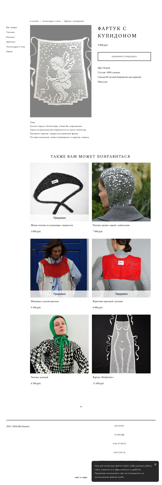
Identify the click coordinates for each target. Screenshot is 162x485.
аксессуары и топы (52, 21)
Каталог (120, 426)
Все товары (11, 27)
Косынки (10, 37)
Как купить (119, 443)
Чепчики (10, 32)
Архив (9, 51)
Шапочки (10, 41)
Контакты (119, 452)
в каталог (34, 21)
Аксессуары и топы (15, 46)
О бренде (120, 434)
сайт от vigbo (81, 477)
